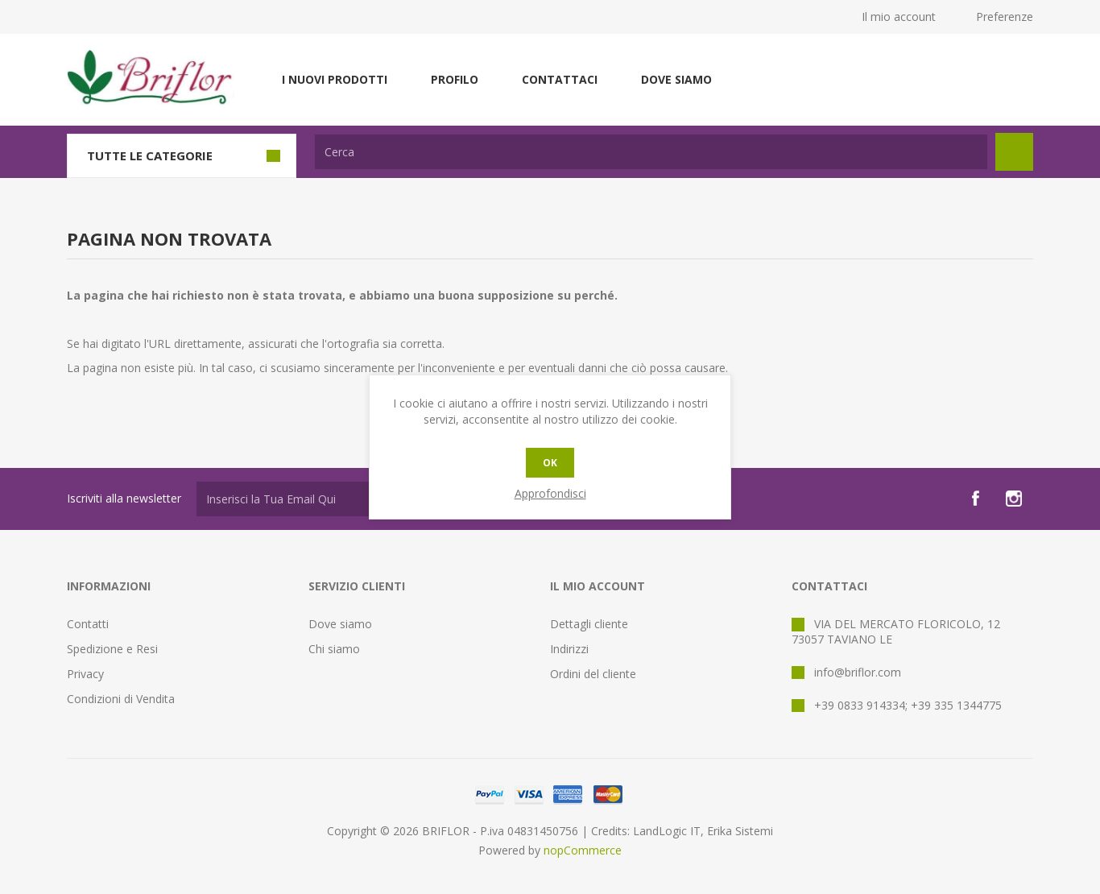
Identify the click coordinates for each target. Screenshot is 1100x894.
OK (550, 463)
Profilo (454, 79)
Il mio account (899, 16)
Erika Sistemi (740, 830)
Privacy (85, 673)
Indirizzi (569, 648)
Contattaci (560, 79)
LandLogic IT (667, 830)
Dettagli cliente (589, 623)
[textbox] (651, 152)
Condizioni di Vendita (121, 698)
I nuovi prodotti (334, 79)
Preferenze (1004, 16)
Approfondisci (550, 493)
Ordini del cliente (593, 673)
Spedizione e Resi (112, 648)
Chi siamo (334, 648)
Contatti (88, 623)
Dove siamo (676, 79)
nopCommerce (583, 850)
